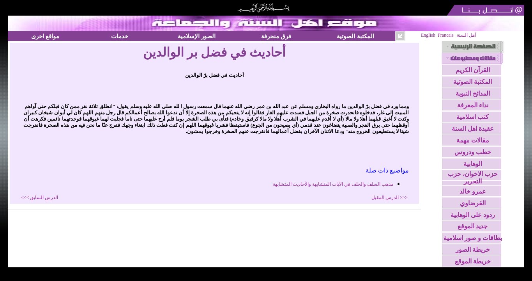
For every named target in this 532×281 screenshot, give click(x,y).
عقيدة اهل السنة (473, 128)
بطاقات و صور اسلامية (473, 238)
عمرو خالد (473, 191)
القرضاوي (473, 203)
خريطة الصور (473, 249)
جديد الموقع (473, 226)
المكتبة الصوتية (355, 36)
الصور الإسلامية (197, 36)
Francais (446, 35)
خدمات (119, 36)
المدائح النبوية (473, 93)
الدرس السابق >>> (39, 197)
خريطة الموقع (473, 261)
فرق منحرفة (276, 36)
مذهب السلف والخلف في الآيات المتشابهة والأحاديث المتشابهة (333, 184)
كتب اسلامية (472, 117)
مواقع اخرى (45, 36)
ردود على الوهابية (473, 215)
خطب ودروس (472, 152)
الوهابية (472, 163)
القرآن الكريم (473, 70)
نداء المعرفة (472, 105)
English (428, 35)
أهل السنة (466, 35)
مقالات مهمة (472, 140)
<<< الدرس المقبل (389, 197)
